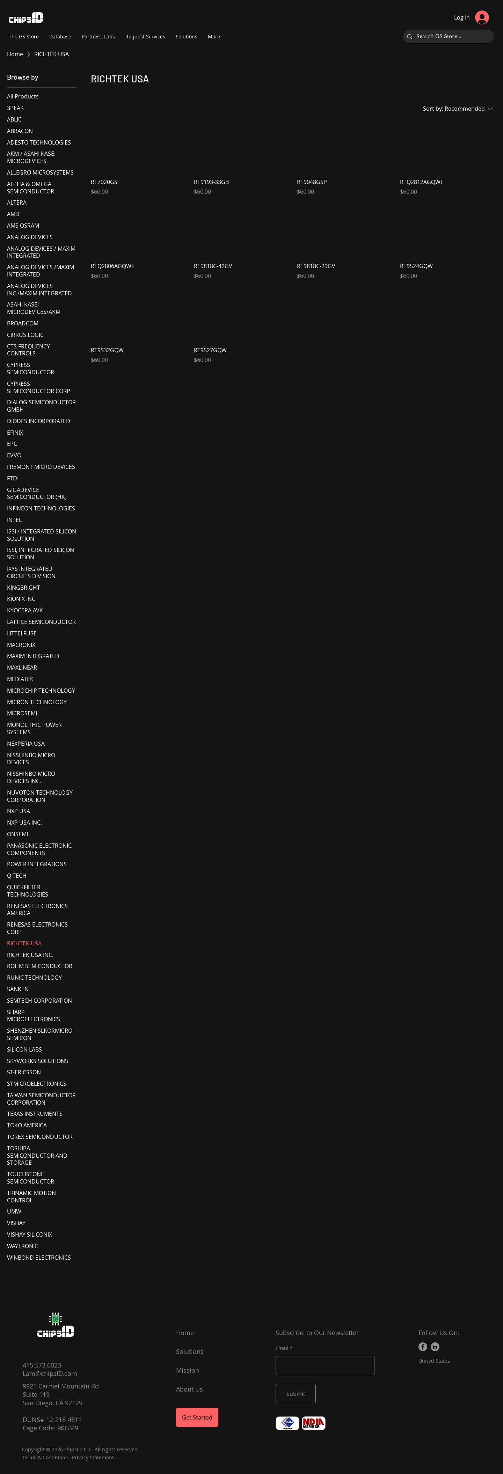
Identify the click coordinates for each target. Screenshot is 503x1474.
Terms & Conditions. (45, 1457)
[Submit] (296, 1393)
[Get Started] (197, 1417)
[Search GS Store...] (447, 36)
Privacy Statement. (93, 1457)
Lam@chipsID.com (50, 1373)
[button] (98, 37)
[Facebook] (422, 1346)
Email (282, 1348)
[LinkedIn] (435, 1346)
